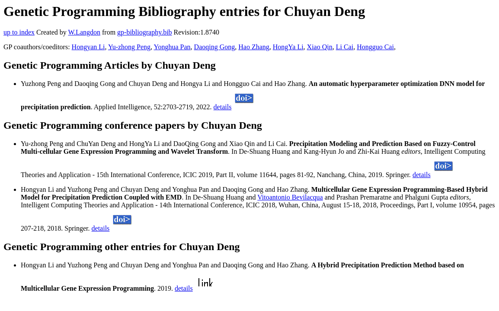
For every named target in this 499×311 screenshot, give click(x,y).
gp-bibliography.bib (144, 32)
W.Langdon (84, 32)
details (223, 107)
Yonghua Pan (172, 47)
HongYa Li (288, 47)
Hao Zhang (253, 47)
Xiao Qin (320, 47)
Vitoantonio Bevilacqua (290, 197)
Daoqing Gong (214, 47)
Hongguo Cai (375, 47)
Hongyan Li (88, 47)
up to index (19, 32)
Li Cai (344, 47)
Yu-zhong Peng (129, 47)
